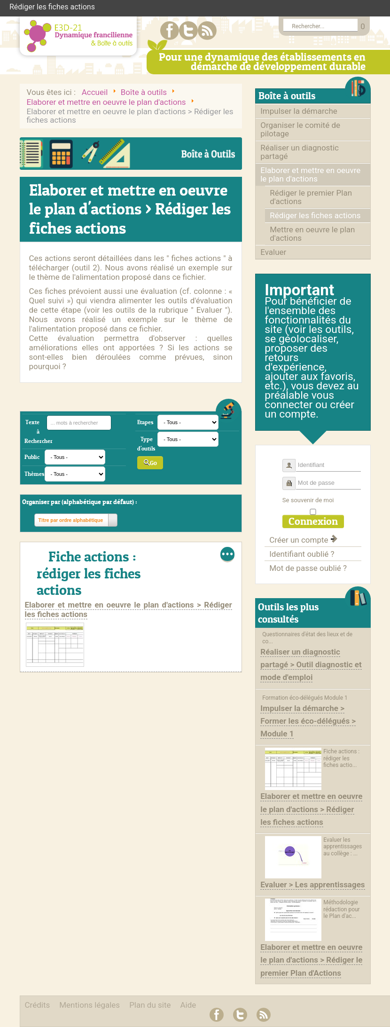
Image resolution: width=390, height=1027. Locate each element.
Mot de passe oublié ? (308, 568)
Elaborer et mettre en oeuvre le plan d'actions (310, 174)
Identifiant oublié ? (301, 554)
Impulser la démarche (298, 111)
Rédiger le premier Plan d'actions (311, 197)
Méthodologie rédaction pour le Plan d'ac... (341, 909)
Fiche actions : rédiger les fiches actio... (341, 758)
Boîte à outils (286, 95)
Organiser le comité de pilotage (300, 129)
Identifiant (292, 461)
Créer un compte (303, 540)
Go (150, 462)
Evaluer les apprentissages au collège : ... (342, 847)
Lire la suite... (227, 554)
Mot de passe (292, 479)
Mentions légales (89, 1005)
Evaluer (273, 252)
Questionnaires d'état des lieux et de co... (307, 637)
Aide (188, 1005)
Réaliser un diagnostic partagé (299, 152)
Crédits (37, 1005)
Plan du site (150, 1005)
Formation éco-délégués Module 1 (305, 698)
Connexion (313, 521)
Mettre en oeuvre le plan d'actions (312, 234)
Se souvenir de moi (308, 500)
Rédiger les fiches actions (315, 215)
